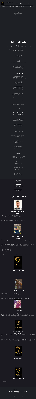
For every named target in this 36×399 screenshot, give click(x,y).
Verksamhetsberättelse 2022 (18, 186)
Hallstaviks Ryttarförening (8, 2)
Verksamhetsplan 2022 (18, 189)
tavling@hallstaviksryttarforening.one (18, 66)
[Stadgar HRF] (16, 192)
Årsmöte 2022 (18, 190)
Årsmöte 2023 (18, 187)
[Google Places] (29, 6)
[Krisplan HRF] (21, 192)
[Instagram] (30, 6)
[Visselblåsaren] (33, 3)
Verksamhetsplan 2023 (18, 185)
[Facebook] (31, 6)
